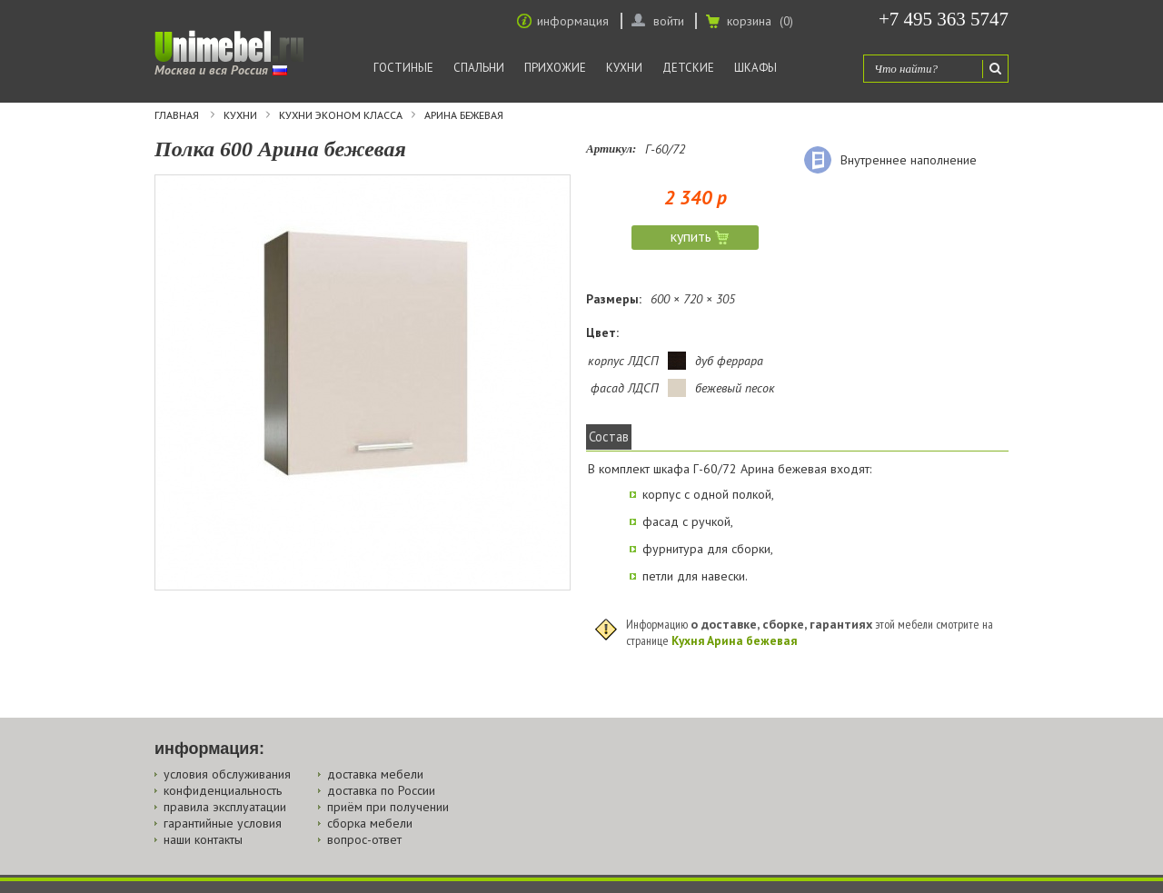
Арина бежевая (463, 115)
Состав (609, 436)
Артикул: (611, 148)
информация (573, 21)
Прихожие (555, 67)
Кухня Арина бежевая (734, 640)
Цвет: (602, 332)
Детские (688, 67)
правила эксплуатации (225, 807)
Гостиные (403, 67)
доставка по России (381, 790)
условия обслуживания (227, 774)
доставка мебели (375, 774)
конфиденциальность (223, 790)
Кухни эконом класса (341, 115)
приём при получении (388, 807)
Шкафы (755, 67)
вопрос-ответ (364, 839)
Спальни (478, 67)
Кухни (624, 67)
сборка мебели (370, 823)
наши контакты (203, 839)
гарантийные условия (223, 823)
